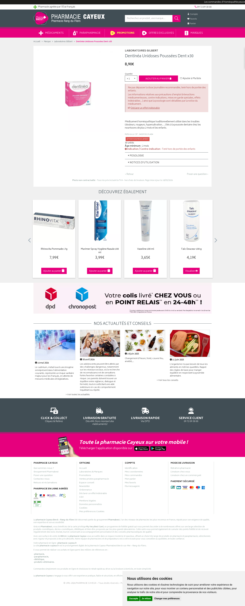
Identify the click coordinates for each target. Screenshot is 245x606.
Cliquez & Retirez (54, 414)
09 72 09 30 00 (191, 414)
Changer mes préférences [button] (167, 598)
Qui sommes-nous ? (44, 468)
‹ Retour (129, 174)
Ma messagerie (132, 486)
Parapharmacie (87, 33)
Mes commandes (133, 475)
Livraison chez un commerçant (186, 475)
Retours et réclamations (45, 483)
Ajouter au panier (158, 79)
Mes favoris (130, 483)
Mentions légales (87, 501)
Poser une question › (197, 174)
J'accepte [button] (133, 598)
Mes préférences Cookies (91, 512)
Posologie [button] (135, 156)
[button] (131, 78)
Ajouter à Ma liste (190, 78)
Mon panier (130, 479)
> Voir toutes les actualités (78, 394)
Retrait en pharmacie (181, 468)
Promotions (122, 33)
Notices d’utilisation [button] (143, 163)
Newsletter (84, 486)
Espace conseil (86, 483)
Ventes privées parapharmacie (94, 479)
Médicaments (51, 33)
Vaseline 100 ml (145, 249)
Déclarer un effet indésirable (145, 108)
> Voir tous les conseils (167, 380)
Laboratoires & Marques (90, 472)
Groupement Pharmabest (46, 472)
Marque (47, 41)
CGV (81, 497)
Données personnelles (90, 504)
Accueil (36, 41)
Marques (194, 33)
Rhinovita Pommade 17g (54, 249)
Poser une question (43, 475)
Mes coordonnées (134, 472)
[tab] (166, 156)
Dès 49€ (99, 416)
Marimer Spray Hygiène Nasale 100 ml (100, 251)
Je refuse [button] (146, 598)
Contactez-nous (42, 479)
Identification (131, 468)
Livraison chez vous (180, 472)
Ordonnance (85, 490)
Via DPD (145, 414)
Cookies (83, 508)
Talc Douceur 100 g (191, 249)
